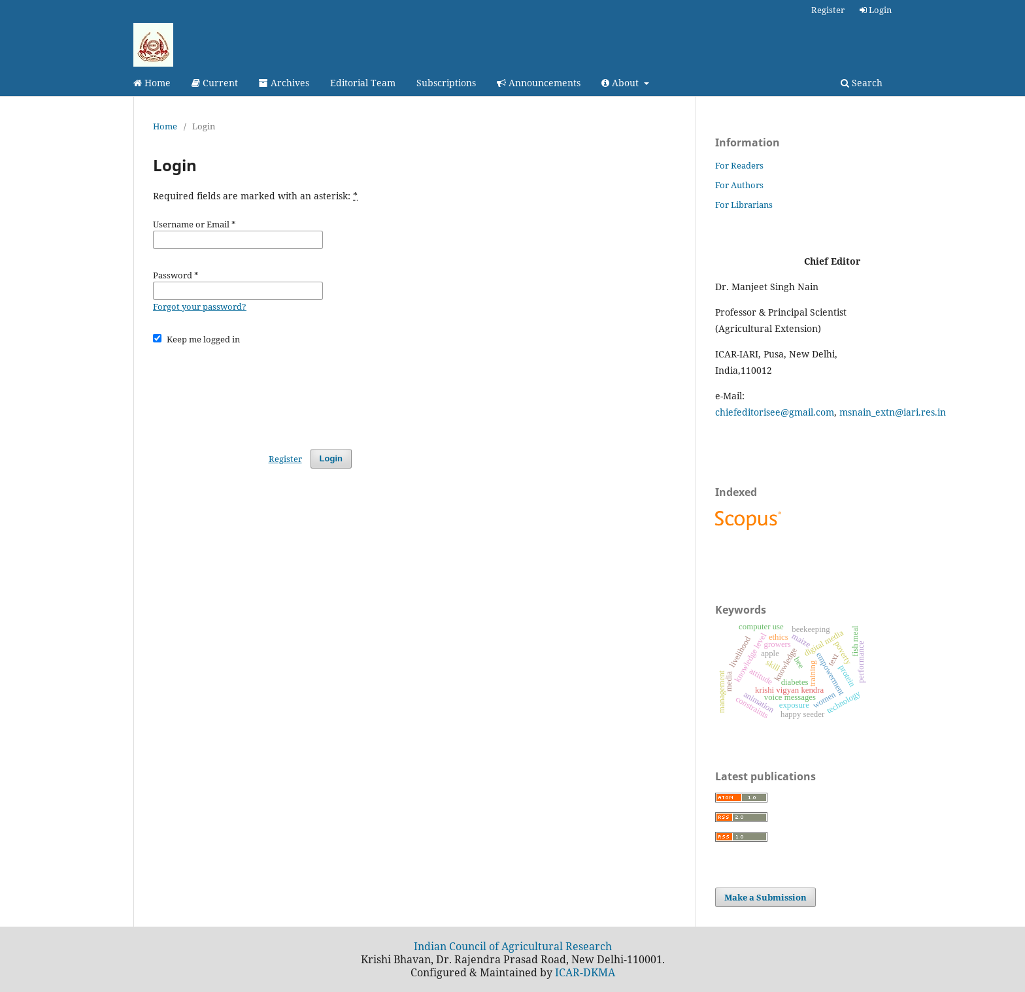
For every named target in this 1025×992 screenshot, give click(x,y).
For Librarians (744, 204)
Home (152, 82)
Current (215, 82)
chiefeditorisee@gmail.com (774, 412)
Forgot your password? (199, 306)
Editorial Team (362, 82)
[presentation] (252, 390)
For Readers (739, 165)
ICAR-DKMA (585, 972)
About (621, 82)
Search (861, 82)
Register (828, 10)
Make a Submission (765, 897)
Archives (284, 82)
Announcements (538, 82)
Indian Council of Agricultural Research (513, 946)
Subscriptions (446, 82)
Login (876, 10)
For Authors (739, 185)
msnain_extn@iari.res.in (892, 412)
